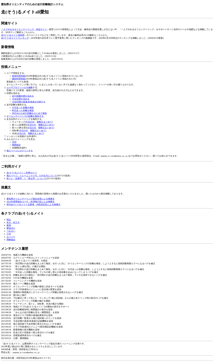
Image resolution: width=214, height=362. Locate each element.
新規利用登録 (18, 76)
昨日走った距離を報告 (23, 110)
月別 (14, 142)
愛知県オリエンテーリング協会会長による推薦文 (31, 199)
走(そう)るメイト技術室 (12, 35)
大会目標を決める (20, 99)
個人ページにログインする (20, 151)
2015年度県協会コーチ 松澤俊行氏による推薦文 (31, 201)
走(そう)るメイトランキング (15, 38)
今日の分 (30, 122)
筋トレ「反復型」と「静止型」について (26, 178)
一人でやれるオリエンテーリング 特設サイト (24, 29)
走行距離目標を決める (23, 96)
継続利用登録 (18, 79)
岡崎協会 (11, 240)
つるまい (11, 231)
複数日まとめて (44, 122)
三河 (9, 234)
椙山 (9, 219)
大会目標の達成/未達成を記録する (28, 102)
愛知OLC (11, 228)
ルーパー (11, 237)
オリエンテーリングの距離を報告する (25, 116)
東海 (9, 225)
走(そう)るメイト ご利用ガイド (22, 173)
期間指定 (16, 145)
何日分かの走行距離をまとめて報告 (29, 113)
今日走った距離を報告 (23, 107)
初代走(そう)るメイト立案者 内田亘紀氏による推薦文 (33, 204)
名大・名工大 (13, 222)
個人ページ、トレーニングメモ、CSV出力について (32, 175)
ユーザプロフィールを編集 (20, 87)
